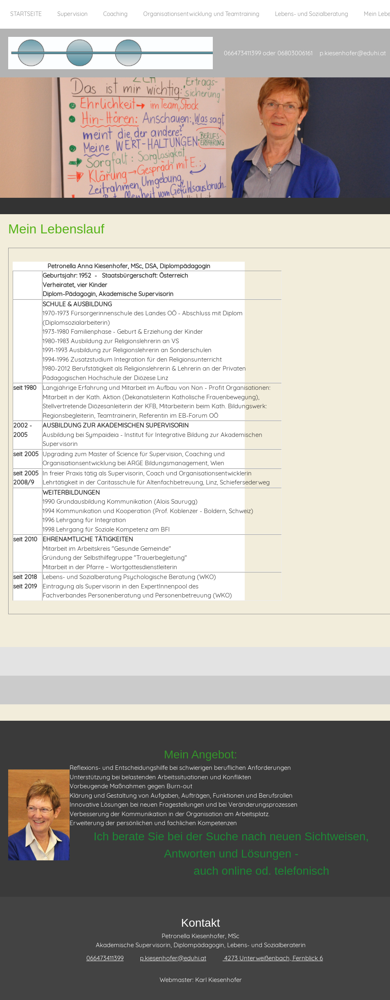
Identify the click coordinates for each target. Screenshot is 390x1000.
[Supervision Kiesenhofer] (110, 53)
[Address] (268, 958)
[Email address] (169, 958)
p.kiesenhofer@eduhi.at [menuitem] (353, 53)
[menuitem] (26, 18)
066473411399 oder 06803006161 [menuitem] (268, 53)
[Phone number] (101, 958)
